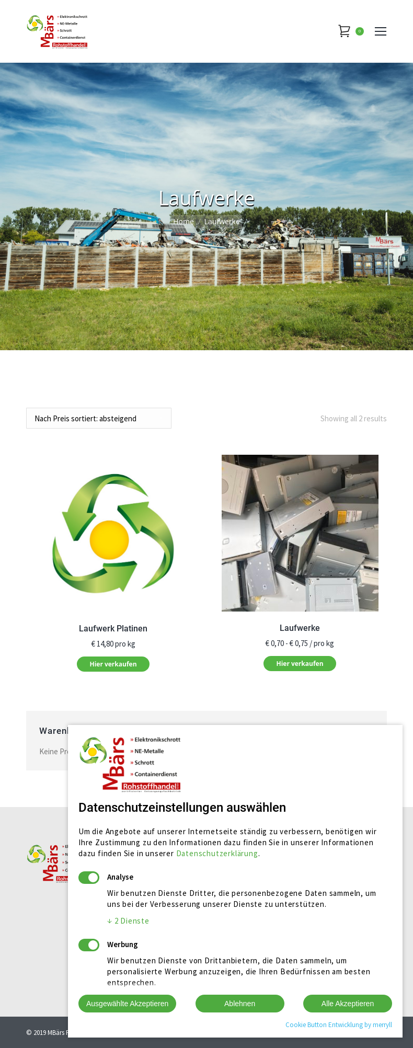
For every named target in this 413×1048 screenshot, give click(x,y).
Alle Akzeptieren (348, 1003)
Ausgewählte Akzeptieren (127, 1003)
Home (183, 221)
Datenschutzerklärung (217, 853)
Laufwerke (300, 628)
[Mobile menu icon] (380, 31)
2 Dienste (128, 921)
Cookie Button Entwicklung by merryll (338, 1024)
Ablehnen (239, 1003)
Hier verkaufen (112, 664)
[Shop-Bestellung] (98, 418)
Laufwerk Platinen (113, 629)
